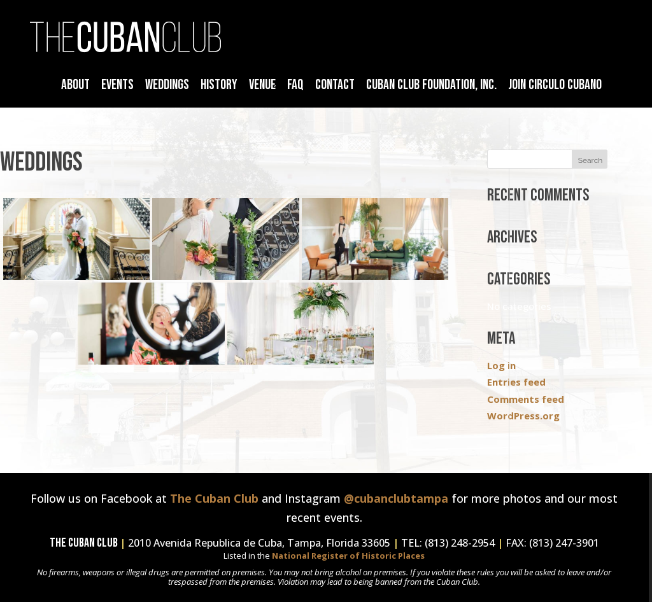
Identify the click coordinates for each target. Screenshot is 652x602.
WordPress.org (523, 415)
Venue (262, 85)
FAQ (295, 85)
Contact (335, 85)
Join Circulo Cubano (555, 85)
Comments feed (525, 399)
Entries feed (516, 381)
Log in (501, 365)
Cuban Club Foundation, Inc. (431, 85)
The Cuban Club (214, 498)
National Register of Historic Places (348, 555)
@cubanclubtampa (396, 498)
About (75, 85)
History (219, 85)
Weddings (167, 85)
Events (117, 85)
